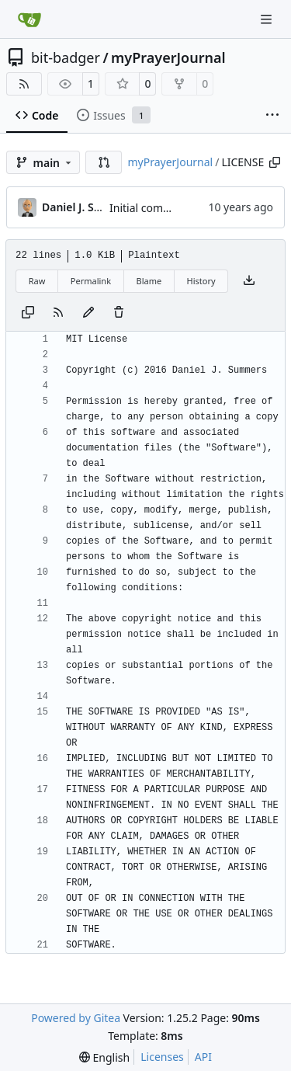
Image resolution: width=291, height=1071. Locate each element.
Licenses (162, 1056)
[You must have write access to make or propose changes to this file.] (118, 313)
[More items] (272, 116)
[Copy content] (28, 313)
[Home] (29, 19)
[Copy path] (274, 162)
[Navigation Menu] (267, 19)
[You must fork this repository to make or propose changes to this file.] (88, 313)
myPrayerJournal (168, 57)
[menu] (104, 1057)
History (201, 281)
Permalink (91, 281)
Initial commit (144, 207)
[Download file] (249, 281)
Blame (148, 281)
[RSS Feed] (24, 84)
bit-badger (65, 57)
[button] (104, 162)
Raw (37, 281)
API (203, 1056)
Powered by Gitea (75, 1017)
